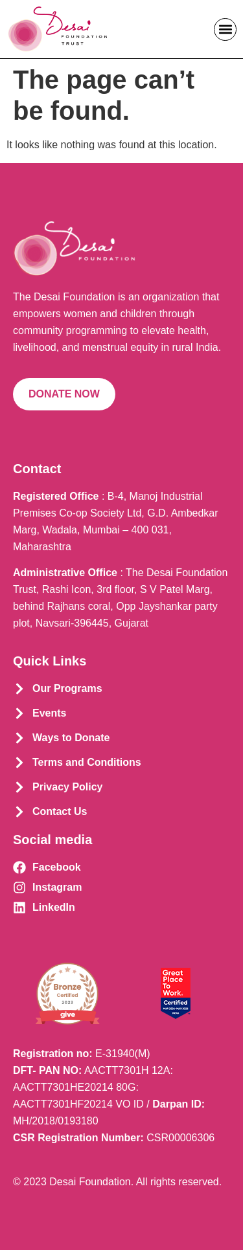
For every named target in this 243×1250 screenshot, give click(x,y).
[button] (225, 29)
